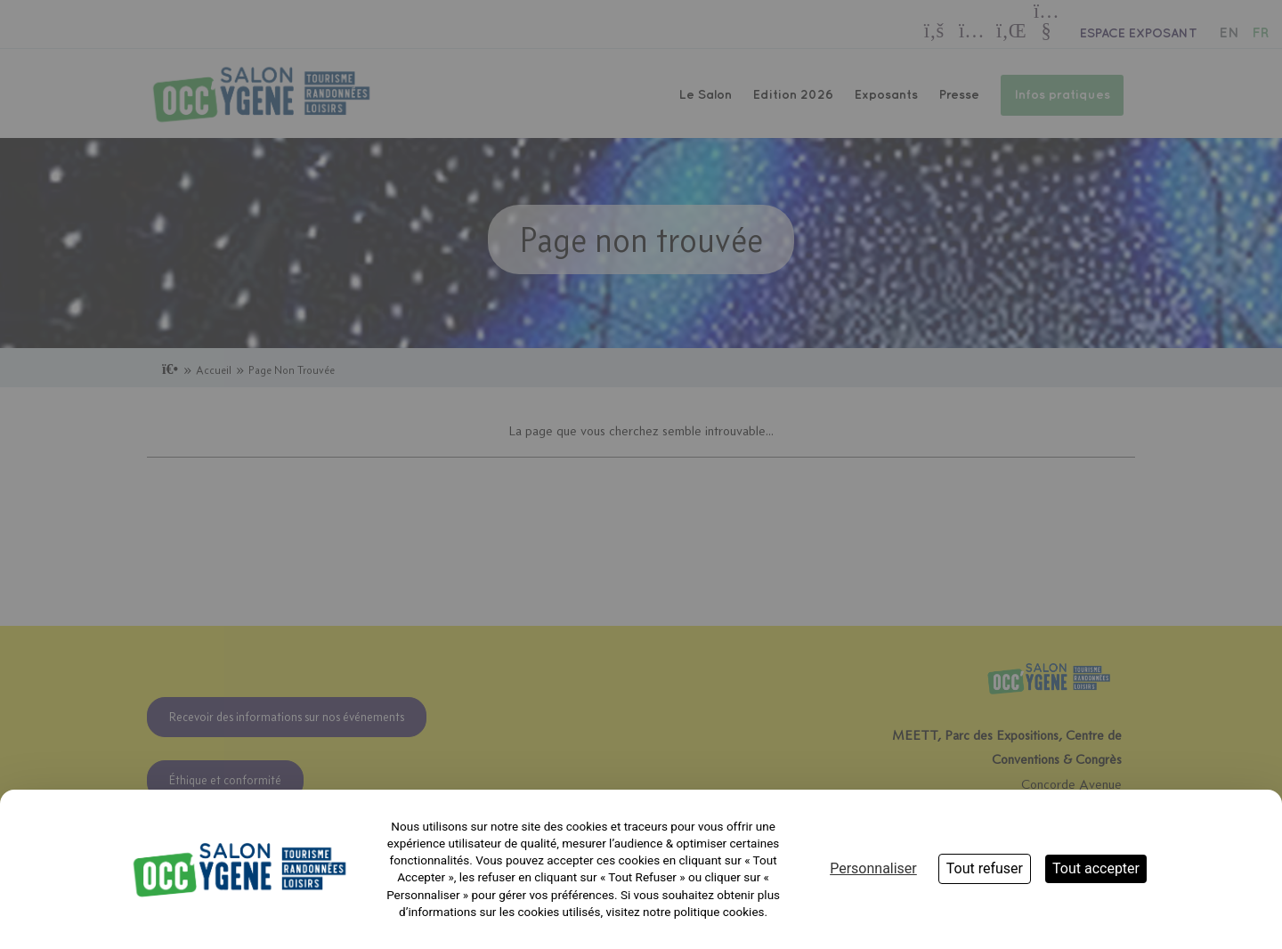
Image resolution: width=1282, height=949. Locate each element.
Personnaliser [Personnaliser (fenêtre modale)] (873, 868)
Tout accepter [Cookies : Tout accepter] (1096, 868)
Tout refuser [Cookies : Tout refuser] (984, 868)
